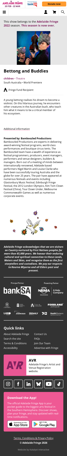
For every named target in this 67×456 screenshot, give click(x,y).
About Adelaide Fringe (16, 334)
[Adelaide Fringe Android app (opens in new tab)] (44, 424)
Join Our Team (42, 343)
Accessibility (11, 348)
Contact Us (40, 334)
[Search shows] (62, 12)
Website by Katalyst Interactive (33, 449)
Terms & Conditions (15, 343)
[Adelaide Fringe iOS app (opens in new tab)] (18, 424)
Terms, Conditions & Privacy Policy (33, 438)
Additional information (17, 129)
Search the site (12, 338)
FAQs (37, 338)
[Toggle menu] (4, 12)
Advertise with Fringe (46, 348)
